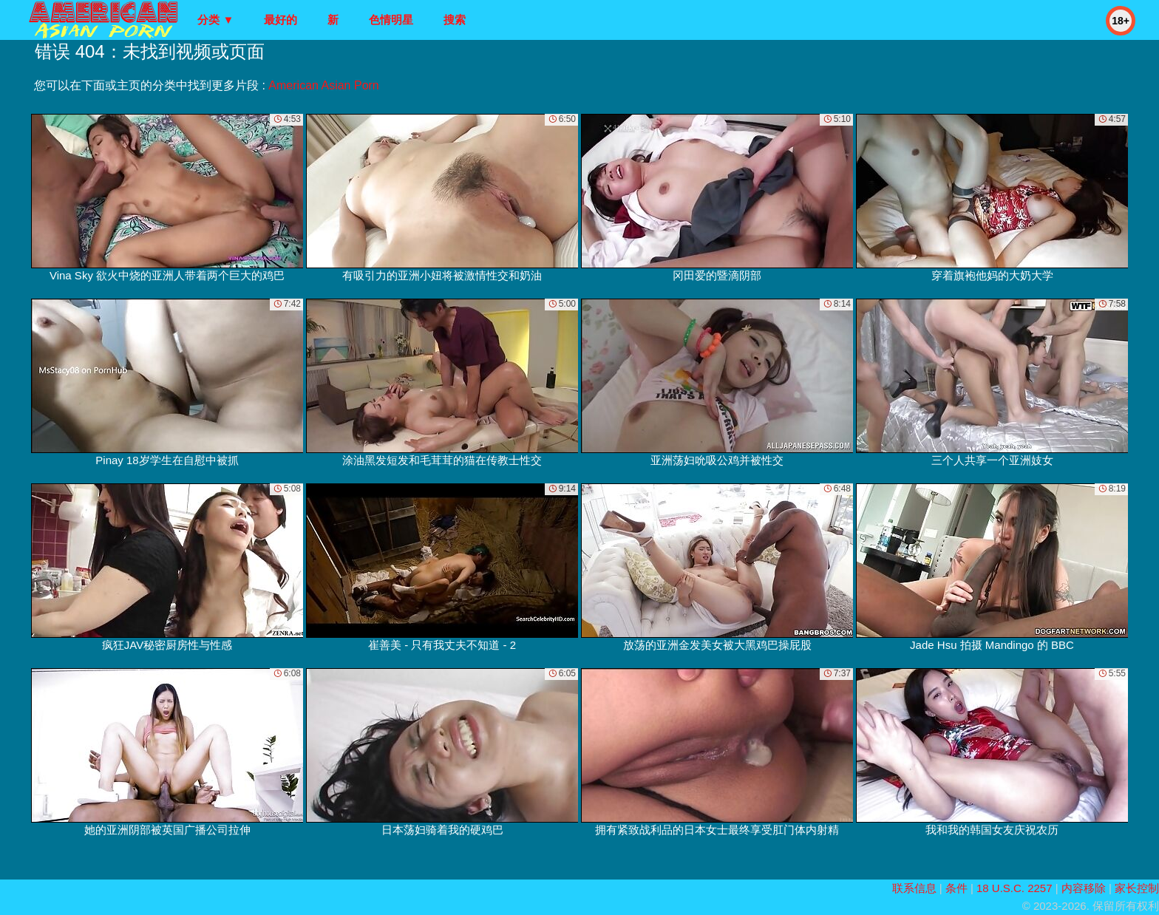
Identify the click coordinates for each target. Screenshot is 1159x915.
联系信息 (914, 888)
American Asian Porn (323, 85)
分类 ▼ (215, 19)
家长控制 (1137, 888)
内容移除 (1083, 888)
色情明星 (391, 19)
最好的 (280, 19)
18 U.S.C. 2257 (1014, 888)
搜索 (454, 19)
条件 (956, 888)
